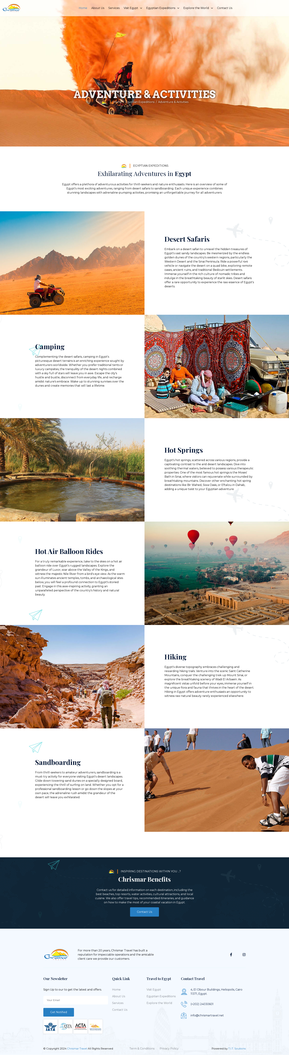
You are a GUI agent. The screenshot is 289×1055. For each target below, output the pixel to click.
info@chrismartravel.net (207, 1015)
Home (83, 8)
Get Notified (58, 1012)
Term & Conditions (141, 1048)
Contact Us (224, 8)
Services (114, 8)
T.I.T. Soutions (237, 1048)
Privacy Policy (169, 1048)
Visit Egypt (133, 8)
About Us (97, 8)
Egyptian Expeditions (162, 8)
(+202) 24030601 (202, 1004)
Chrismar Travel (77, 1048)
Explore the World (198, 8)
